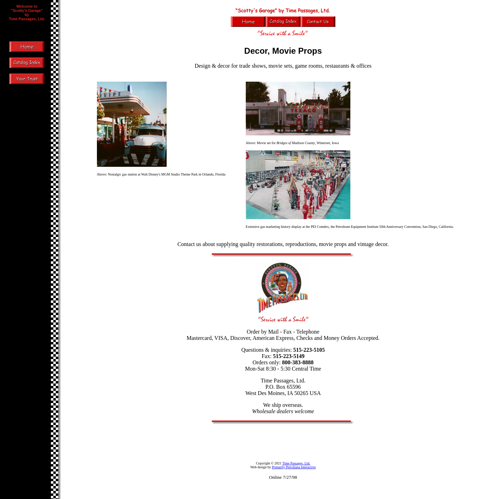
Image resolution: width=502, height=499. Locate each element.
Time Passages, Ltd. (296, 463)
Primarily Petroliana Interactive (294, 467)
